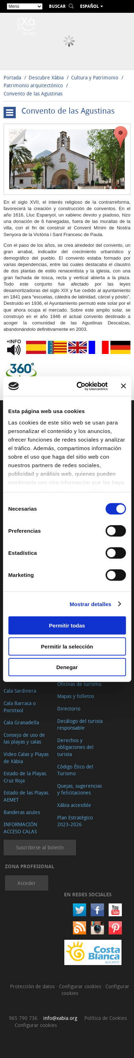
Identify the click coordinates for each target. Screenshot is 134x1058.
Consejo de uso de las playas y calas (24, 738)
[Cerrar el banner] (123, 386)
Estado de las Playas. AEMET (27, 796)
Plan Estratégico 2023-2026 (75, 821)
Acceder (27, 883)
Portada (12, 77)
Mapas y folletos (75, 696)
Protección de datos (33, 986)
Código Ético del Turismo (75, 770)
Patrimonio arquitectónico (33, 85)
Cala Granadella (21, 722)
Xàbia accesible (74, 805)
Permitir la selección (67, 646)
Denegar (67, 667)
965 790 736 (23, 1018)
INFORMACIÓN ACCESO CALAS (20, 828)
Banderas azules (22, 812)
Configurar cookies (81, 986)
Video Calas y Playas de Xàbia (26, 758)
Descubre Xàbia (46, 77)
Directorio (68, 708)
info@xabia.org (60, 1018)
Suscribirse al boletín (40, 847)
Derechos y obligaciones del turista (75, 747)
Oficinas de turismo (79, 684)
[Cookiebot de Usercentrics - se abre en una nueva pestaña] (80, 386)
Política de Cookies (105, 1018)
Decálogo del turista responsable (80, 724)
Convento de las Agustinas (33, 93)
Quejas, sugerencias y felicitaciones (79, 789)
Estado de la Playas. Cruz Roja (26, 777)
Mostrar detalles (90, 604)
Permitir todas (67, 625)
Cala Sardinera (20, 690)
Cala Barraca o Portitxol (20, 707)
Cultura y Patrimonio (94, 77)
